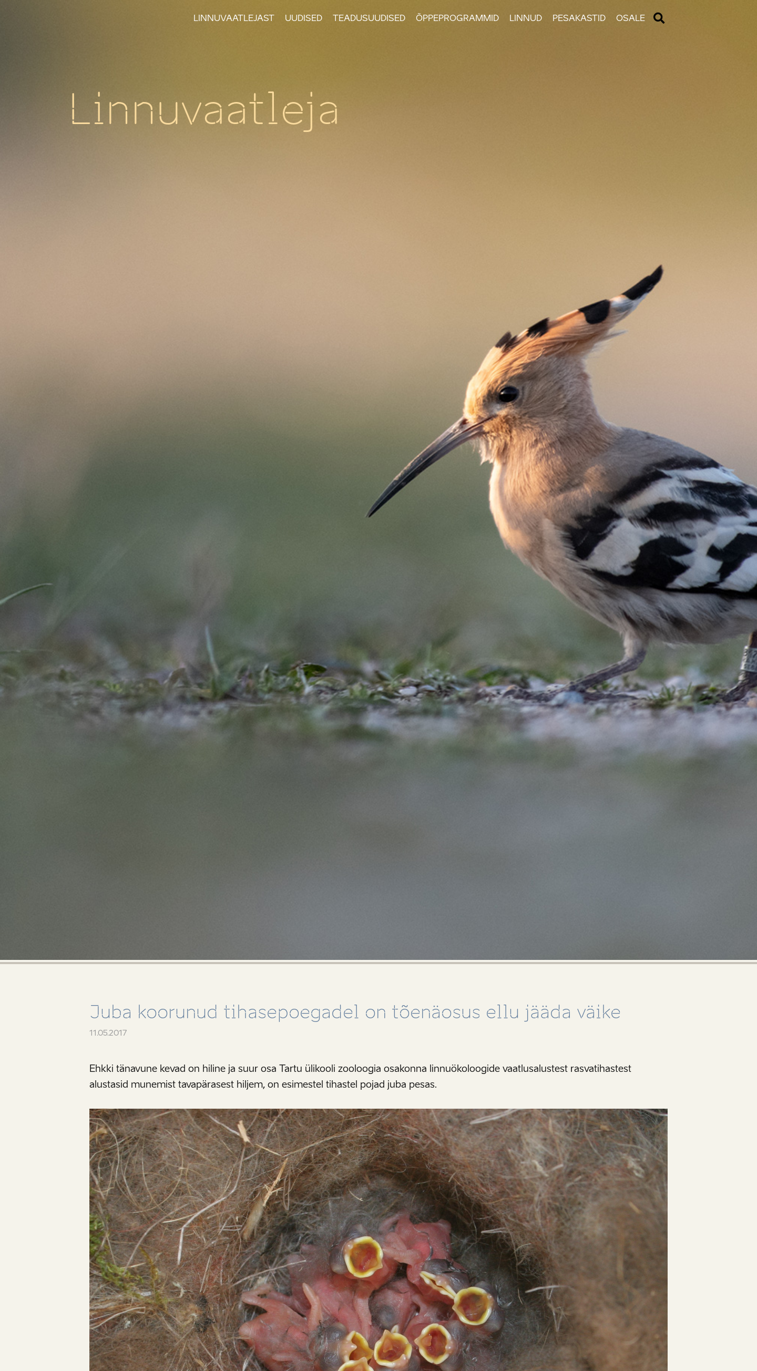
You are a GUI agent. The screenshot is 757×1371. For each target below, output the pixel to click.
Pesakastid (579, 18)
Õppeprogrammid (457, 18)
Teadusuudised (369, 18)
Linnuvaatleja (204, 109)
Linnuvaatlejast (233, 18)
